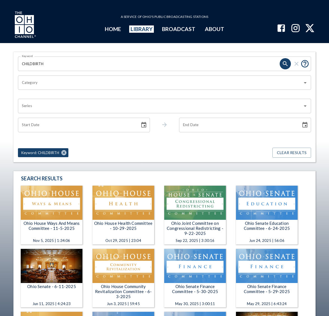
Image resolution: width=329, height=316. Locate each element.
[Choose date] (143, 125)
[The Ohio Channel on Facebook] (281, 28)
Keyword (27, 56)
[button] (43, 152)
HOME (113, 29)
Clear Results (292, 153)
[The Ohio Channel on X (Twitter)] (310, 28)
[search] (285, 63)
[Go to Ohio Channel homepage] (24, 25)
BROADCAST (179, 29)
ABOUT (214, 29)
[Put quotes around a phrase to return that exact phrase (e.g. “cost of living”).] (304, 63)
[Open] (305, 83)
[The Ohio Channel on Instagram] (295, 28)
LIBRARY (142, 29)
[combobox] (160, 83)
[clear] (296, 63)
